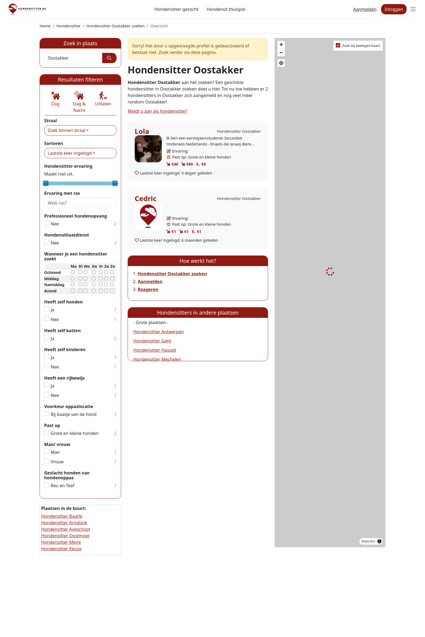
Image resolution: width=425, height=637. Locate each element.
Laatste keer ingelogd (70, 153)
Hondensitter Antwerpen (158, 332)
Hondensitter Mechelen (157, 359)
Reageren (148, 289)
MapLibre (368, 541)
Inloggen (394, 9)
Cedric (145, 198)
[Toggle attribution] (379, 541)
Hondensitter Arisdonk (64, 523)
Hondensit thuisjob (226, 9)
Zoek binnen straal (66, 130)
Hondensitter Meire (61, 542)
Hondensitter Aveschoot (65, 529)
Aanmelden (364, 9)
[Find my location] (281, 63)
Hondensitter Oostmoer (65, 536)
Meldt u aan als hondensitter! (157, 111)
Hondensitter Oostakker (239, 131)
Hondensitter (68, 25)
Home (45, 25)
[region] (330, 293)
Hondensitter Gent (152, 341)
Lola (142, 131)
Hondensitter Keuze (61, 549)
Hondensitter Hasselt (154, 350)
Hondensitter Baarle (61, 516)
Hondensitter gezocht (176, 9)
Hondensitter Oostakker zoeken (115, 25)
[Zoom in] (281, 44)
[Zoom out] (281, 52)
